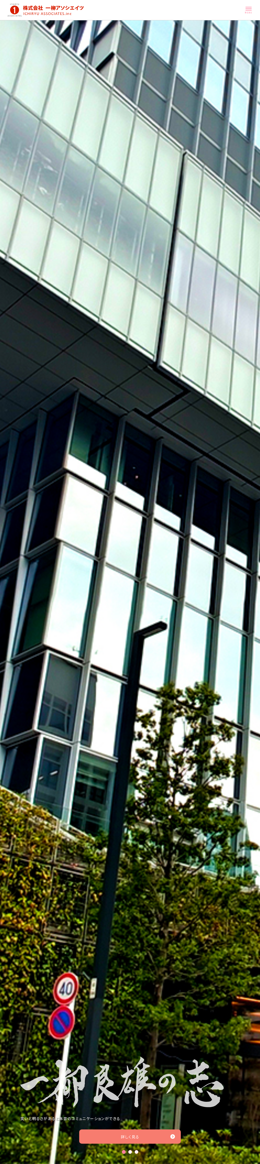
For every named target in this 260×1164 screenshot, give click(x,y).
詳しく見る (148, 1136)
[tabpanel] (130, 592)
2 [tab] (130, 1152)
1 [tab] (124, 1152)
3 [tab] (136, 1152)
